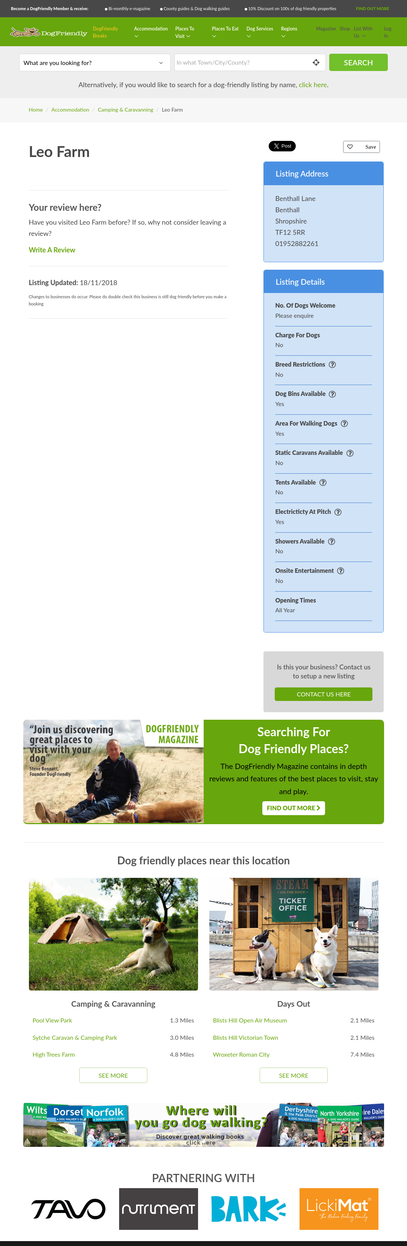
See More (113, 1075)
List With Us (363, 32)
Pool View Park (52, 1020)
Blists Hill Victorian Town (245, 1037)
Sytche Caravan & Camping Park (75, 1037)
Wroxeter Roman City (241, 1054)
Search (358, 62)
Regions (289, 29)
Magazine (326, 29)
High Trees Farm (54, 1054)
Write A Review (52, 250)
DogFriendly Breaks (105, 32)
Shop (345, 29)
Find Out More (372, 8)
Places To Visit (184, 32)
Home (36, 109)
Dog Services (260, 29)
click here (313, 84)
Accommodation (151, 29)
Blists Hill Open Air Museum (250, 1020)
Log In (388, 32)
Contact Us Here (324, 694)
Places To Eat (225, 29)
